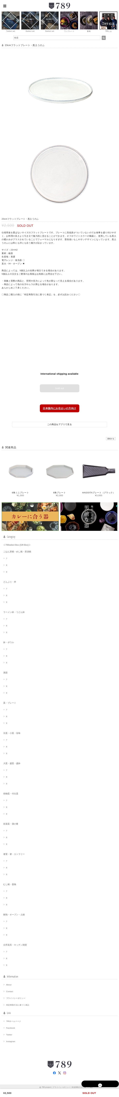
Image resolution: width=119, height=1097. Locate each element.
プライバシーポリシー (16, 998)
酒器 (5, 672)
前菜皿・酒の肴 (10, 823)
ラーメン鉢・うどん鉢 (14, 611)
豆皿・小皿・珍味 (11, 732)
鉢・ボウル (8, 642)
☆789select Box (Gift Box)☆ (17, 544)
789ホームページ (13, 1021)
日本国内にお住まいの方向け (59, 407)
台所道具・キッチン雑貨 (15, 944)
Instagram (10, 1041)
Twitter (9, 1034)
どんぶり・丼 (9, 581)
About (9, 984)
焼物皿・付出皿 (10, 793)
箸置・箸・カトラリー (14, 853)
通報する (110, 438)
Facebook (10, 1027)
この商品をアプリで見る (59, 424)
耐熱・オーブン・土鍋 (14, 914)
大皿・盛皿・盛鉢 (11, 763)
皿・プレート (9, 702)
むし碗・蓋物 (9, 884)
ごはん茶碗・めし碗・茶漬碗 (17, 551)
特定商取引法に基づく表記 (17, 1004)
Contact (9, 991)
